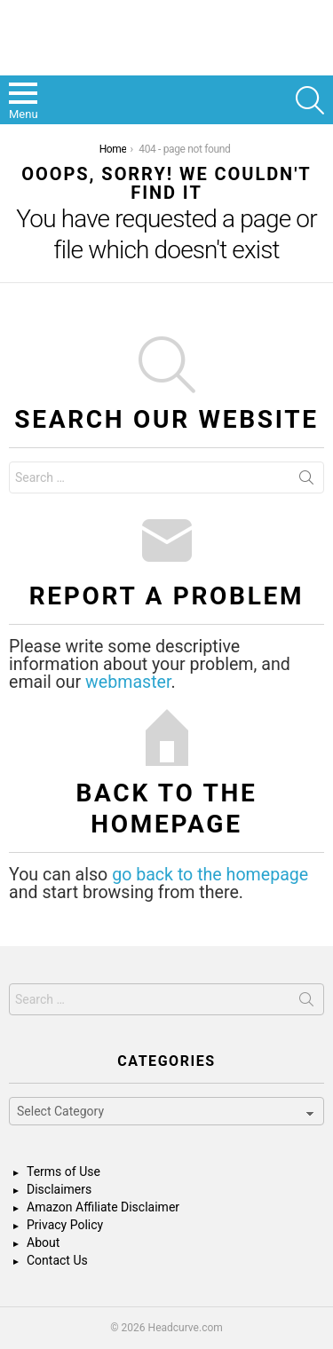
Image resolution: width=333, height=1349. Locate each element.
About (43, 1242)
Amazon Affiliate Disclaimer (103, 1207)
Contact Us (57, 1260)
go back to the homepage (210, 874)
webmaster (127, 682)
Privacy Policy (65, 1225)
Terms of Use (63, 1171)
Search (306, 481)
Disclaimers (59, 1189)
